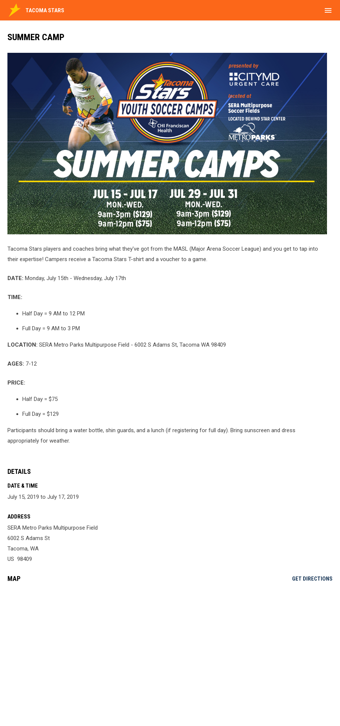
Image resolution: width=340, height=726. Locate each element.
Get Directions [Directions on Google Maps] (312, 578)
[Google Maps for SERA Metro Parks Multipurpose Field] (170, 645)
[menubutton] (328, 10)
